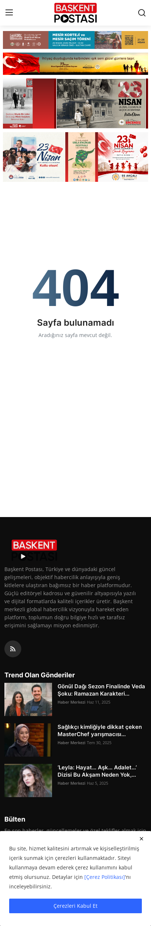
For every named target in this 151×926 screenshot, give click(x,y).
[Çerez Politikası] (104, 876)
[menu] (9, 13)
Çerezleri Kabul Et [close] (75, 905)
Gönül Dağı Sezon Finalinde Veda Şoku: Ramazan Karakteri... (101, 690)
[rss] (12, 648)
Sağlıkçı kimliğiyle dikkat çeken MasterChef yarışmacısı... (100, 730)
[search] (142, 13)
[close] (141, 839)
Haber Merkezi (71, 702)
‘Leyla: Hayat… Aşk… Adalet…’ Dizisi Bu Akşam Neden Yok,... (97, 771)
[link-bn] (75, 40)
